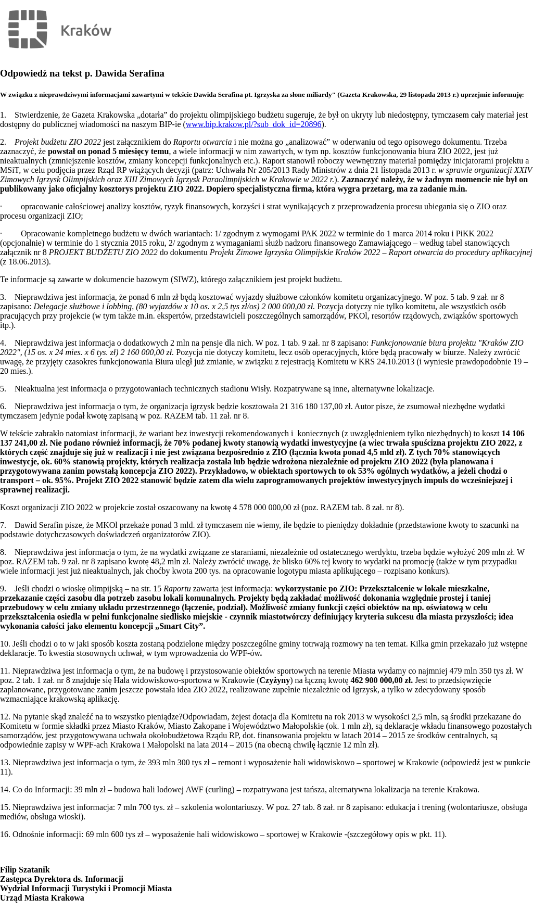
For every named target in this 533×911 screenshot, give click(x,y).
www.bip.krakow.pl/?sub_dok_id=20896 (254, 124)
